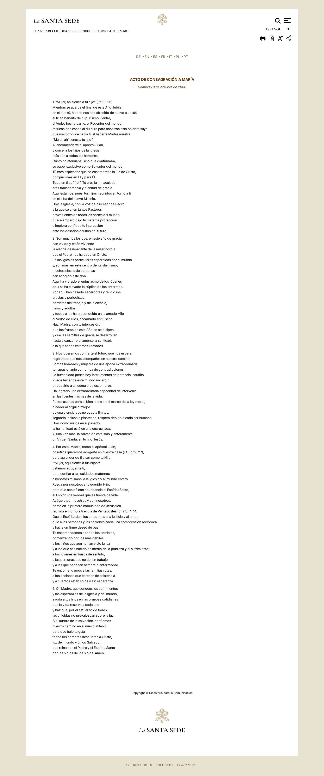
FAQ (127, 765)
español (275, 30)
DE (138, 57)
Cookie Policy (164, 765)
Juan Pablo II (46, 31)
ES (155, 57)
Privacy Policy (186, 765)
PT (186, 57)
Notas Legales (142, 765)
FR (163, 57)
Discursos (70, 31)
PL (178, 57)
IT (170, 57)
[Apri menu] (287, 20)
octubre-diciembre (110, 31)
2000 (86, 31)
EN (147, 57)
